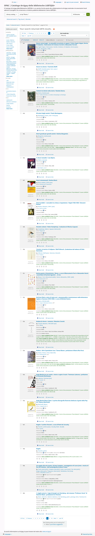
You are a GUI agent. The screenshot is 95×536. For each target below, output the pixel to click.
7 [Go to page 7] (47, 33)
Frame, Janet (43, 469)
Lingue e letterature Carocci (45, 303)
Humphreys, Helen (43, 229)
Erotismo (8, 107)
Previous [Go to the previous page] (30, 33)
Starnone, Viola (55, 253)
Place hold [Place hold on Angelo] (40, 462)
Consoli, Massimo (47, 323)
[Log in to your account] (71, 2)
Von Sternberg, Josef (63, 497)
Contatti (41, 380)
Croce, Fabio (9, 45)
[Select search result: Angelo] (20, 448)
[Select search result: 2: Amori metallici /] (20, 157)
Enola (40, 137)
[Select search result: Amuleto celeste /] (20, 226)
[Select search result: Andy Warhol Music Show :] (20, 400)
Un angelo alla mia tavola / (62, 466)
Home (8, 25)
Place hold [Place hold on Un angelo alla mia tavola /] (40, 490)
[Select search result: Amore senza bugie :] (20, 43)
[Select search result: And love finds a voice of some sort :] (20, 297)
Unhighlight (25, 40)
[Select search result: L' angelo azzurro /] (20, 493)
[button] (14, 2)
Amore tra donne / (47, 67)
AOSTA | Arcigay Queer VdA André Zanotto (10, 58)
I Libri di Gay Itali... (11, 94)
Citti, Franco (9, 43)
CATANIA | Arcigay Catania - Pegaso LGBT (11, 73)
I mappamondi (42, 406)
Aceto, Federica (10, 40)
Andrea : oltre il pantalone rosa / (60, 350)
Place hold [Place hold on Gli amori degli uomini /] (40, 130)
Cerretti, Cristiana (58, 47)
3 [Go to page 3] (39, 33)
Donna (8, 105)
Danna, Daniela (43, 93)
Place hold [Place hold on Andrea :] (40, 371)
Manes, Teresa (42, 353)
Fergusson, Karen (53, 471)
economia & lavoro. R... (11, 91)
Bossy (39, 277)
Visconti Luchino (42, 451)
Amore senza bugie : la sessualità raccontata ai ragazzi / (62, 44)
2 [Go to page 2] (37, 33)
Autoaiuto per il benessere (45, 184)
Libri (7, 80)
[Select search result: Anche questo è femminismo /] (20, 273)
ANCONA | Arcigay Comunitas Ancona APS (11, 54)
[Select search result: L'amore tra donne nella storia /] (20, 90)
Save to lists (49, 63)
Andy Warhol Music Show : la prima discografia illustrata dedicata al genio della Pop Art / (61, 401)
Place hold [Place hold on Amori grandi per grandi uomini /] (40, 154)
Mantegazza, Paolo (48, 115)
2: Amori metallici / (45, 158)
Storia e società (42, 208)
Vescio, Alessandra (65, 277)
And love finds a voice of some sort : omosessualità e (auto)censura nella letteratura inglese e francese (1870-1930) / (62, 298)
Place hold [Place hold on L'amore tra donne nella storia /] (40, 110)
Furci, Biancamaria (49, 277)
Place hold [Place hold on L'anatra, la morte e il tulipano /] (40, 270)
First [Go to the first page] (24, 33)
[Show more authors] (9, 48)
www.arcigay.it (46, 531)
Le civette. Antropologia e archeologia (57, 94)
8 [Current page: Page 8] (49, 33)
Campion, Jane (54, 469)
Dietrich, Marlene (52, 497)
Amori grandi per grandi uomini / (52, 134)
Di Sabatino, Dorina (70, 47)
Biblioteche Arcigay (7, 2)
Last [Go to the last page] (29, 36)
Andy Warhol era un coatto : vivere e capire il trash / (62, 375)
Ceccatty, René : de (57, 427)
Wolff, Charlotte (43, 69)
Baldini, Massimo (10, 42)
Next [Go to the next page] (24, 36)
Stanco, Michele (43, 301)
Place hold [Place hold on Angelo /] (40, 445)
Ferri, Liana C (54, 69)
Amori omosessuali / (46, 180)
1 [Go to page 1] (35, 33)
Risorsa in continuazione (10, 86)
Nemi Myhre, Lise (41, 168)
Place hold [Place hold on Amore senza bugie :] (40, 63)
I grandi (41, 428)
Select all (35, 40)
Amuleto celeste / (57, 227)
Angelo (38, 448)
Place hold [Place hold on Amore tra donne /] (40, 87)
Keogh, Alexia (41, 471)
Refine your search (11, 29)
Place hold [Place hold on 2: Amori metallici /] (40, 177)
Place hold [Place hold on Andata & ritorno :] (40, 347)
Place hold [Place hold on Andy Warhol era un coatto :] (40, 397)
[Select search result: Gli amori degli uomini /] (20, 113)
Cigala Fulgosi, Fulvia (45, 47)
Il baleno (41, 255)
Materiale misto (10, 82)
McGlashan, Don (67, 471)
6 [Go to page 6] (45, 33)
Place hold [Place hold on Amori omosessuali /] (40, 199)
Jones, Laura (65, 469)
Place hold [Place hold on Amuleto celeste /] (40, 246)
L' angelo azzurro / (61, 493)
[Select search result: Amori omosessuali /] (20, 180)
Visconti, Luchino (44, 427)
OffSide (41, 325)
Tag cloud (21, 19)
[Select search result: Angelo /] (20, 424)
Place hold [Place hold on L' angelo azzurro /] (40, 514)
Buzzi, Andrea (45, 182)
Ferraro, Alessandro (43, 49)
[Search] (88, 14)
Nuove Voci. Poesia (11, 96)
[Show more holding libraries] (9, 76)
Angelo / (52, 424)
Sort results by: (64, 33)
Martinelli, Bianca (42, 404)
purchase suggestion (56, 524)
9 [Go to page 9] (51, 33)
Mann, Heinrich (42, 497)
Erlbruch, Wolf (43, 253)
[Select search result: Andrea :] (20, 350)
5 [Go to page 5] (43, 33)
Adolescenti (9, 100)
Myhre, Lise (42, 160)
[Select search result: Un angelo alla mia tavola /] (20, 465)
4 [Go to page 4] (41, 33)
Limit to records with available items (11, 35)
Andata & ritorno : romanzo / (50, 321)
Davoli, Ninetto (10, 47)
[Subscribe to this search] (54, 29)
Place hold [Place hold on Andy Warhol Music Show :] (40, 421)
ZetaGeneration (43, 354)
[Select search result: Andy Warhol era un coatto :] (20, 374)
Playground (42, 230)
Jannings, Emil (74, 497)
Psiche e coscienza (43, 70)
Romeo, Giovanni (46, 206)
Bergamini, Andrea (44, 136)
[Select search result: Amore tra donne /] (20, 66)
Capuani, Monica (55, 229)
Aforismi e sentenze (11, 102)
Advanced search (12, 19)
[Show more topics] (9, 108)
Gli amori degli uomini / (49, 113)
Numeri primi (42, 279)
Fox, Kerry (75, 469)
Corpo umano (9, 103)
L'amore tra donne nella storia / (50, 91)
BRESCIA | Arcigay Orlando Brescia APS (11, 69)
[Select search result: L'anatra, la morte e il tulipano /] (20, 249)
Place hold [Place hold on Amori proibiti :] (40, 223)
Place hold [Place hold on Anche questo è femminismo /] (40, 294)
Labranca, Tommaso (45, 378)
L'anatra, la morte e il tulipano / (60, 250)
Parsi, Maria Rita (51, 353)
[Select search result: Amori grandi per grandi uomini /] (20, 133)
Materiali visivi (10, 84)
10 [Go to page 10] (53, 33)
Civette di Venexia (43, 94)
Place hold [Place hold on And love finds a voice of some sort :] (40, 318)
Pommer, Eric (82, 497)
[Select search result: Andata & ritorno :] (20, 321)
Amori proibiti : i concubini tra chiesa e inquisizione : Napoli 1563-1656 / (60, 203)
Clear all (41, 40)
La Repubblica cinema (44, 472)
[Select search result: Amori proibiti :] (20, 202)
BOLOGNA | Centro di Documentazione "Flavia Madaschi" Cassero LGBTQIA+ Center (11, 64)
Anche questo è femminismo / (62, 274)
